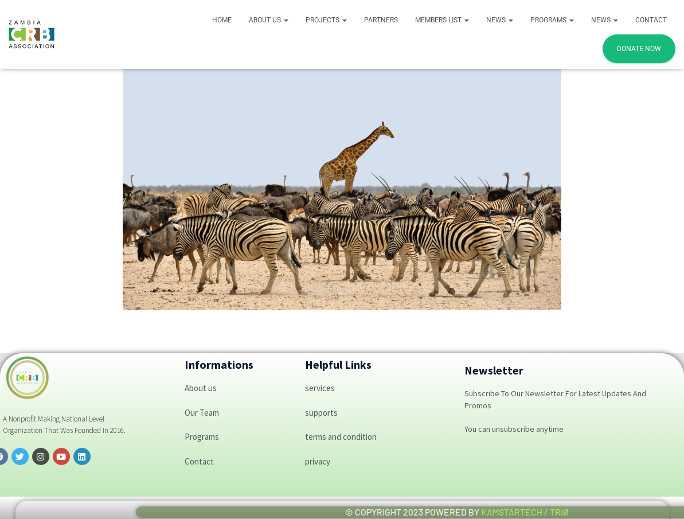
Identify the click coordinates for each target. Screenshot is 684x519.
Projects (326, 20)
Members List (442, 20)
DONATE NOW (639, 49)
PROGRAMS (552, 20)
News (499, 20)
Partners (381, 20)
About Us (268, 20)
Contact (651, 20)
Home (222, 20)
